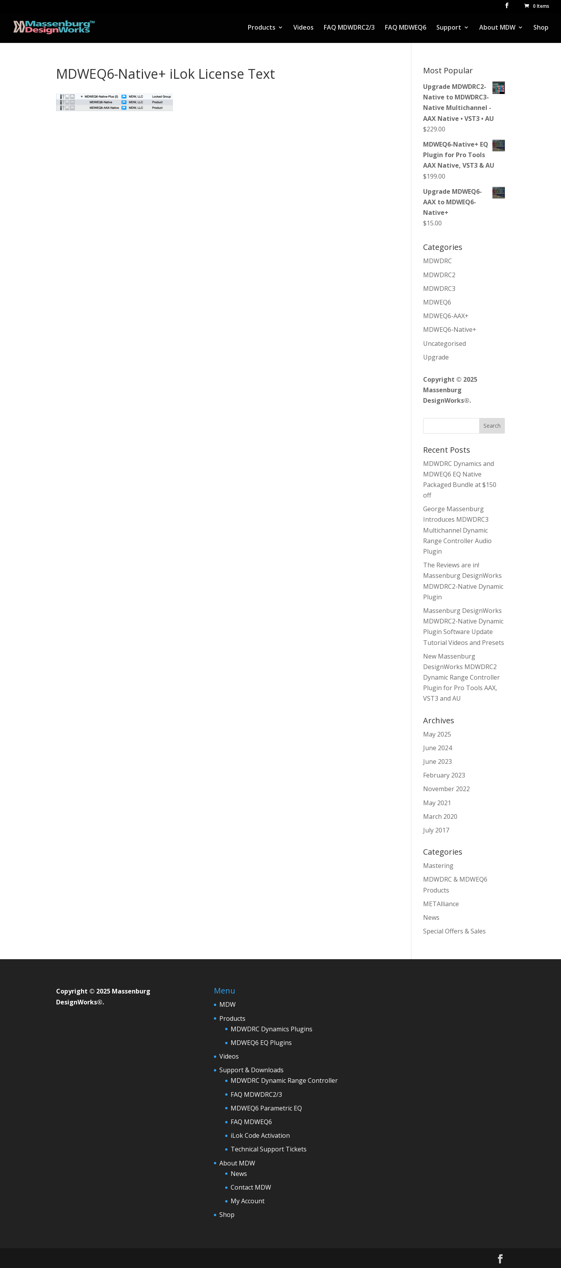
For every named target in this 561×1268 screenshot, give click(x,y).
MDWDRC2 (439, 275)
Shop (541, 28)
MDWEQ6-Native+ (449, 329)
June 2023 (437, 761)
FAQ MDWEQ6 (405, 28)
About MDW (497, 28)
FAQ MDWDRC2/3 (349, 28)
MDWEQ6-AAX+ (446, 316)
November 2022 (446, 789)
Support (448, 28)
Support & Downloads (251, 1070)
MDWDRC (437, 261)
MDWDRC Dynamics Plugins (271, 1029)
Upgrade (436, 357)
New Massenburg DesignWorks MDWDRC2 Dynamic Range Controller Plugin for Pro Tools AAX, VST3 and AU (461, 677)
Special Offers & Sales (454, 931)
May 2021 (437, 803)
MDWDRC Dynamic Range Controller (284, 1080)
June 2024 (437, 748)
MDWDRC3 (439, 288)
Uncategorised (444, 343)
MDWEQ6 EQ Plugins (261, 1042)
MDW (227, 1004)
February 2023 (444, 775)
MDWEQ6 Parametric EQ (266, 1108)
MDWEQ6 (437, 302)
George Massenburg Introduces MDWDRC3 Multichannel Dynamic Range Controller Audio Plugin (457, 530)
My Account (248, 1201)
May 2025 (437, 734)
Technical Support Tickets (269, 1149)
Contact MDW (251, 1187)
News (431, 917)
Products (261, 28)
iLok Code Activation (260, 1135)
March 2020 (440, 816)
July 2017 (436, 830)
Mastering (438, 865)
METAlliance (441, 904)
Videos (303, 28)
